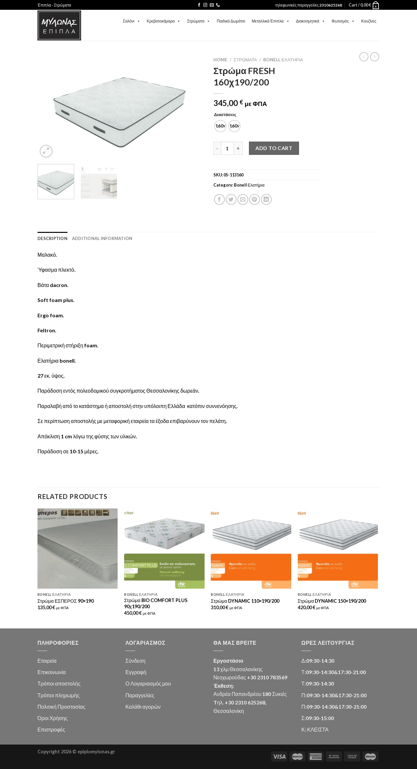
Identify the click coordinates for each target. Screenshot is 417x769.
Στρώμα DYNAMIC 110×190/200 (245, 601)
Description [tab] (52, 238)
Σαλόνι (131, 21)
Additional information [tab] (102, 238)
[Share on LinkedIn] (266, 199)
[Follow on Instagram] (205, 5)
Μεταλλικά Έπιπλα (271, 21)
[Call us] (218, 5)
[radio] (220, 126)
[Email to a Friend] (242, 199)
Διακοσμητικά (310, 21)
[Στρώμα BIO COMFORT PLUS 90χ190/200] (164, 548)
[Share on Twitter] (231, 199)
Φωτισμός (343, 21)
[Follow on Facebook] (199, 5)
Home (220, 59)
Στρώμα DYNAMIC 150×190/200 (332, 601)
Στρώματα (198, 21)
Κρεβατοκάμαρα (164, 21)
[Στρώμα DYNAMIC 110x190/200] (251, 548)
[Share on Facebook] (219, 199)
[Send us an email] (212, 5)
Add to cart (273, 148)
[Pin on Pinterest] (254, 199)
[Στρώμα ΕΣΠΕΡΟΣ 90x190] (77, 548)
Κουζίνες (368, 21)
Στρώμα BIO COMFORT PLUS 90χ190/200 (155, 603)
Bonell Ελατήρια (283, 59)
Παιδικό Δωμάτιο (231, 21)
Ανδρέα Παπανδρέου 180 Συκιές (250, 694)
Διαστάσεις (225, 115)
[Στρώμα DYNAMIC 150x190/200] (338, 548)
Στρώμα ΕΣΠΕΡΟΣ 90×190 (65, 601)
